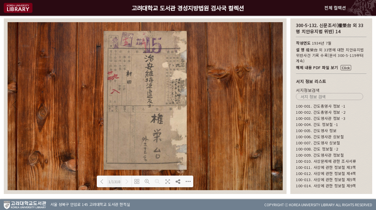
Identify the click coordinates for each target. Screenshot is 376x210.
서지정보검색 (308, 90)
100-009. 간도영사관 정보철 (320, 155)
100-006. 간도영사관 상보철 (320, 136)
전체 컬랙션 (335, 8)
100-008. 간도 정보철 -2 (317, 149)
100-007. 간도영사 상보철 (318, 143)
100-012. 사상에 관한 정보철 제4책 (326, 173)
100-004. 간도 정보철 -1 (317, 124)
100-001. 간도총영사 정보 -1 (320, 106)
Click (346, 67)
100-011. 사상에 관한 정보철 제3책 (326, 167)
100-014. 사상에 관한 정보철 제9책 (326, 185)
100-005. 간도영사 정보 (316, 130)
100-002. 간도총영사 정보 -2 (320, 112)
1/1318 (114, 181)
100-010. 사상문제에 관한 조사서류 (326, 161)
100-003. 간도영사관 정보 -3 (320, 118)
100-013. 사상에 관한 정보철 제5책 (326, 179)
